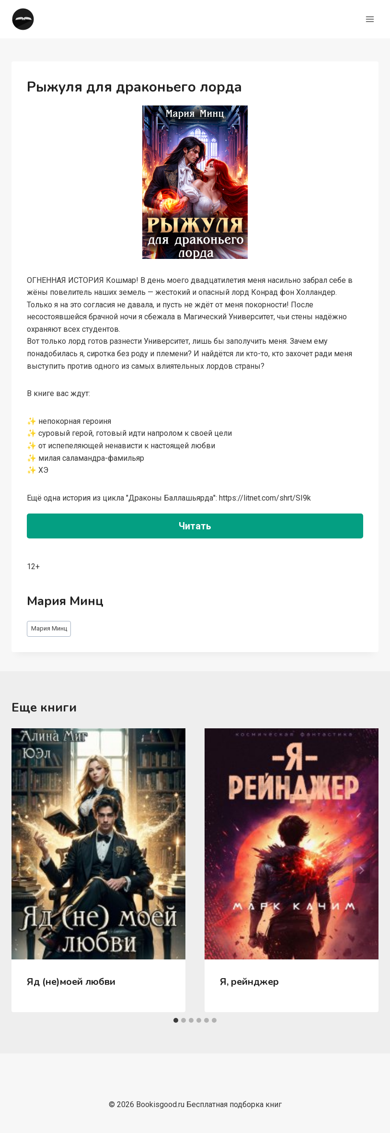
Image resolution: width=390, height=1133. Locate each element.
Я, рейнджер (249, 981)
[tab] (175, 1020)
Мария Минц (49, 628)
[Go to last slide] (28, 870)
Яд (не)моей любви (71, 981)
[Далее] (361, 870)
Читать (195, 526)
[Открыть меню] (370, 19)
